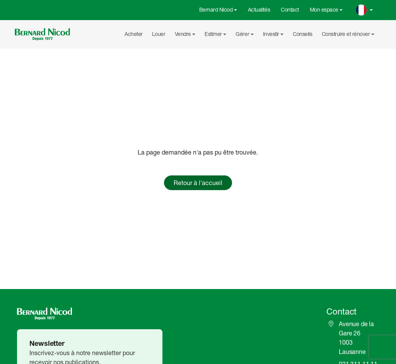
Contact (290, 9)
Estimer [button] (213, 34)
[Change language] (364, 10)
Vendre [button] (183, 34)
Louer (159, 34)
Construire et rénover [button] (346, 34)
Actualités (259, 9)
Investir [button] (271, 34)
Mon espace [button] (324, 9)
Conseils (302, 34)
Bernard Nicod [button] (216, 9)
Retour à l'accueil (198, 183)
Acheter (134, 34)
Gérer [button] (242, 34)
